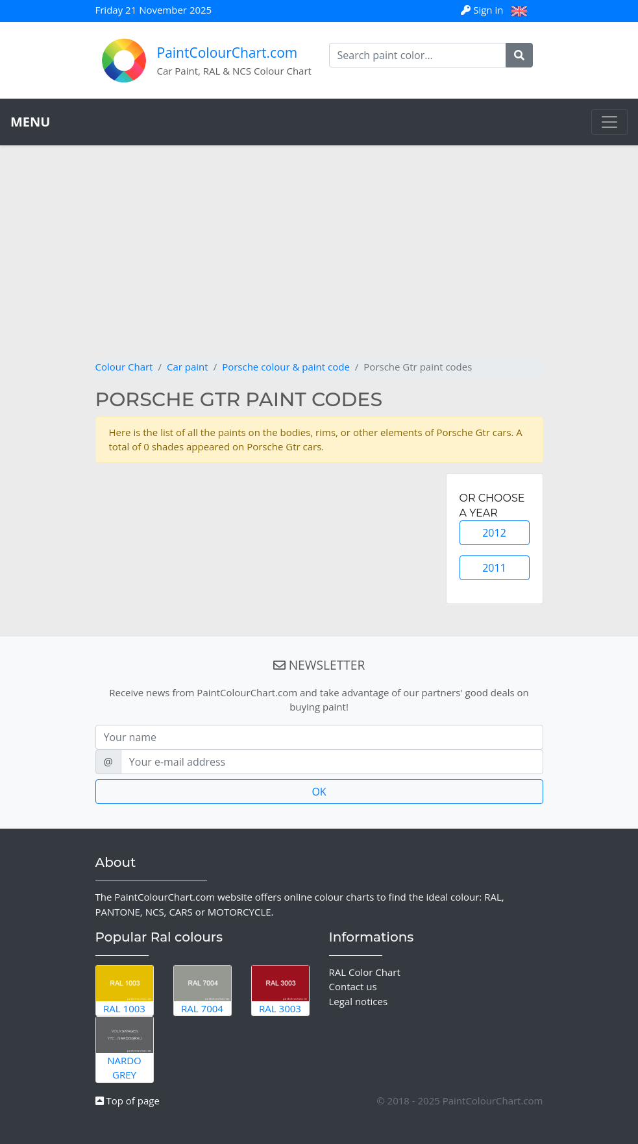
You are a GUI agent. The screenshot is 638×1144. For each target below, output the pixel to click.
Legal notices (358, 1001)
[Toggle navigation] (609, 122)
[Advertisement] (319, 262)
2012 (494, 533)
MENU (30, 121)
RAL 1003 (124, 990)
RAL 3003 (280, 990)
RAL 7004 (202, 990)
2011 (494, 568)
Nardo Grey (124, 1049)
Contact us (353, 986)
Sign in (483, 9)
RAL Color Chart (364, 972)
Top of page (127, 1100)
